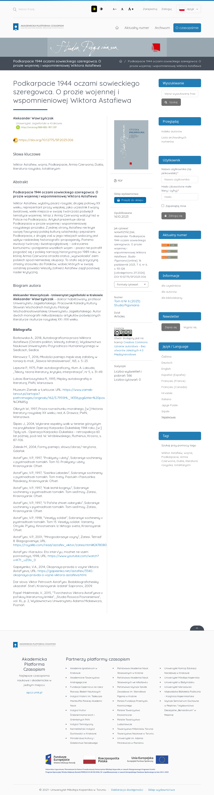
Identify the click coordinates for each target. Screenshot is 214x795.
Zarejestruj (150, 9)
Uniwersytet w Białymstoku (179, 682)
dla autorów (169, 291)
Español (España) (173, 375)
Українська (168, 417)
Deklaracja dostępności (127, 790)
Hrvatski (166, 393)
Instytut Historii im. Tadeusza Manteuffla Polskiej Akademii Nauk (86, 701)
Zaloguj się (175, 215)
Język (188, 9)
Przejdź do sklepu (130, 200)
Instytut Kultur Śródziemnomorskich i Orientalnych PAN (82, 715)
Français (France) (173, 381)
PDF (120, 180)
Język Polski (169, 405)
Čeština (166, 356)
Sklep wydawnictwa (161, 790)
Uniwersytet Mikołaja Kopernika (181, 677)
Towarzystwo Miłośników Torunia (135, 728)
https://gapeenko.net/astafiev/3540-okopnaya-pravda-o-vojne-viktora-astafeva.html (53, 573)
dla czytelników (171, 285)
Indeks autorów (171, 131)
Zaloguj (166, 9)
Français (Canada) (174, 387)
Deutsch (166, 362)
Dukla (180, 461)
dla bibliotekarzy (171, 297)
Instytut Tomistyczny (81, 724)
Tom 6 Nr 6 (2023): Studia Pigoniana (127, 303)
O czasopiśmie (187, 27)
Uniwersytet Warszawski (178, 686)
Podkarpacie (170, 457)
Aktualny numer (136, 27)
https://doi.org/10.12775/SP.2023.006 (46, 140)
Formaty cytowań (127, 284)
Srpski (165, 411)
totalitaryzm (182, 465)
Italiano (166, 399)
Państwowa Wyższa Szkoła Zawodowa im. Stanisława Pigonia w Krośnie (132, 691)
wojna (188, 453)
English (166, 369)
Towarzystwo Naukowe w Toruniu (135, 733)
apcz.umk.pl (34, 692)
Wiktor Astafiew (171, 453)
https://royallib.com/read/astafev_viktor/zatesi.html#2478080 (60, 545)
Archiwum (162, 27)
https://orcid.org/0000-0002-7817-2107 (39, 127)
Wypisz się (189, 327)
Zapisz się (171, 327)
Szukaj (173, 102)
